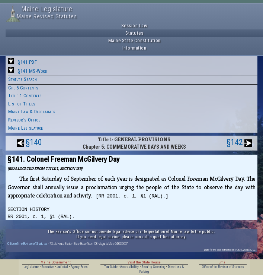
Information (134, 48)
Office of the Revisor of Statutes (27, 243)
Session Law (134, 25)
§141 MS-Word (32, 71)
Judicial (62, 267)
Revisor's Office (24, 120)
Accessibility (129, 267)
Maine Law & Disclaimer (31, 111)
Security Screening (153, 267)
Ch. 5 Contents (23, 88)
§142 (235, 142)
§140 (34, 142)
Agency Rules (79, 267)
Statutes (134, 33)
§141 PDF (27, 62)
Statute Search (22, 79)
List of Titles (22, 104)
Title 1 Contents (25, 95)
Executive (47, 267)
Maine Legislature (25, 128)
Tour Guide (111, 267)
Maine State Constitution (134, 40)
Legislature (31, 267)
